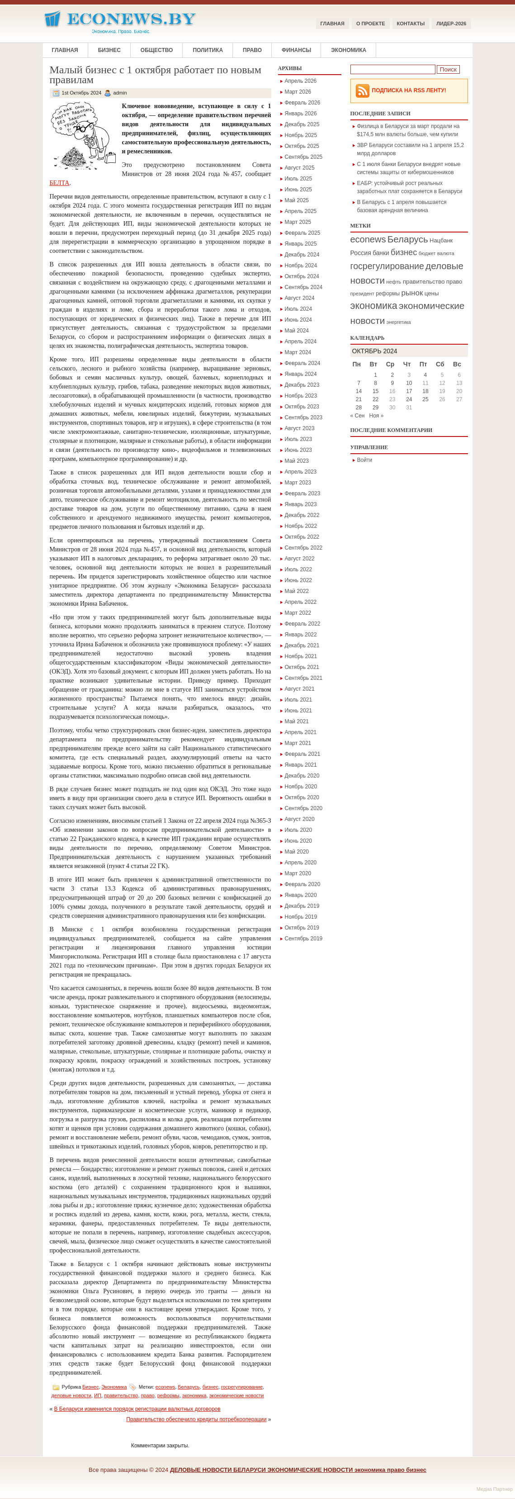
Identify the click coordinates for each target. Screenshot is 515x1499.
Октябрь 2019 (302, 928)
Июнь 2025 (298, 189)
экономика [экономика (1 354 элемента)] (373, 305)
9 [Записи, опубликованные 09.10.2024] (392, 383)
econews (165, 1387)
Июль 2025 (298, 179)
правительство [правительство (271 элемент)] (424, 281)
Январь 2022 (301, 634)
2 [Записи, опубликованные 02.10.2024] (392, 375)
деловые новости (71, 1395)
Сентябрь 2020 (304, 808)
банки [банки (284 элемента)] (381, 253)
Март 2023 (298, 482)
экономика (194, 1395)
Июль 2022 (298, 569)
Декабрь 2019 (302, 906)
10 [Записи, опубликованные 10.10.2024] (409, 383)
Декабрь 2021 (302, 645)
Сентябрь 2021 (304, 678)
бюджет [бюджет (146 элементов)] (427, 253)
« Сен (357, 416)
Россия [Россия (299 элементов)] (360, 252)
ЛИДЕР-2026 (451, 23)
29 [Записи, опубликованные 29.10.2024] (375, 407)
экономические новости (236, 1395)
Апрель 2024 (301, 341)
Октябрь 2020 (302, 797)
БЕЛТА (60, 183)
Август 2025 (300, 168)
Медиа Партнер (495, 1489)
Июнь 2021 (298, 710)
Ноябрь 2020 (301, 786)
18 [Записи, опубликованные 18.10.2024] (425, 391)
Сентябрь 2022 (304, 548)
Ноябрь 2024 (301, 265)
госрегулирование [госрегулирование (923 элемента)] (387, 266)
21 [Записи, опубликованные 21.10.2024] (359, 399)
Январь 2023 (301, 504)
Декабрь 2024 (302, 254)
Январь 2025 (301, 244)
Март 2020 (298, 873)
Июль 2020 (298, 830)
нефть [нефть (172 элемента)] (393, 282)
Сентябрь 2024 (304, 287)
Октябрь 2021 (302, 667)
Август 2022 (300, 558)
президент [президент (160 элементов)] (362, 293)
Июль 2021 (298, 700)
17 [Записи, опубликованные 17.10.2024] (409, 391)
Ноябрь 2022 (301, 526)
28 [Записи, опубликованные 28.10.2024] (359, 407)
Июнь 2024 (298, 320)
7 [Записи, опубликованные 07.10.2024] (358, 383)
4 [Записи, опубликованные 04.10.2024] (425, 375)
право (148, 1395)
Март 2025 (298, 222)
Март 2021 (298, 743)
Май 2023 (297, 461)
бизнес (210, 1387)
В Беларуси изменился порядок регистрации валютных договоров (137, 1409)
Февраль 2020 (303, 884)
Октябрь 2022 (302, 537)
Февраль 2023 (303, 493)
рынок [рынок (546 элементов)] (412, 293)
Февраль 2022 (303, 624)
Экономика (348, 50)
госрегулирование (242, 1387)
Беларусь (188, 1387)
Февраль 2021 (303, 754)
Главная (333, 23)
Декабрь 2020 (302, 776)
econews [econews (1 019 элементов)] (368, 239)
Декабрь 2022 (302, 515)
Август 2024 (300, 298)
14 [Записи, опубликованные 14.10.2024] (359, 391)
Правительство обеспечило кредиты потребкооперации (196, 1419)
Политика (208, 50)
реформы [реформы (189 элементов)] (388, 293)
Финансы (296, 50)
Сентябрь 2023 (304, 417)
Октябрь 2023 (302, 406)
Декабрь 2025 (302, 124)
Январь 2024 (301, 374)
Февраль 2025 (303, 233)
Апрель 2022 (301, 602)
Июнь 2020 (298, 841)
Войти (365, 460)
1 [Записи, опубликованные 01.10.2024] (375, 375)
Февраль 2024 (303, 363)
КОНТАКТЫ (411, 23)
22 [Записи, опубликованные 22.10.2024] (375, 399)
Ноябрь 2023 (301, 396)
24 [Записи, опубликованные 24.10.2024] (409, 399)
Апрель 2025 (301, 211)
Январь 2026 (301, 113)
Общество (157, 50)
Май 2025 (297, 200)
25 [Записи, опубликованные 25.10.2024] (425, 399)
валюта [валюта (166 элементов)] (445, 253)
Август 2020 (300, 819)
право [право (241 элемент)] (454, 281)
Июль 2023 (298, 439)
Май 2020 (297, 852)
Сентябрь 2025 (304, 157)
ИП (97, 1395)
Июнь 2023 (298, 450)
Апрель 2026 (301, 81)
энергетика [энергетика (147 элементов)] (399, 322)
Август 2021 (300, 689)
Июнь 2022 (298, 580)
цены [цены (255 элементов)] (432, 293)
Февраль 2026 (303, 103)
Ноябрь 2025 (301, 135)
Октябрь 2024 (302, 276)
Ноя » (376, 416)
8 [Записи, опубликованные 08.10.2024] (375, 383)
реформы (168, 1395)
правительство (121, 1395)
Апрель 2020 (301, 862)
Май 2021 (297, 721)
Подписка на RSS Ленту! (409, 90)
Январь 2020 (301, 895)
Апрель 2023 (301, 472)
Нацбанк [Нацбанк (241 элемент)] (441, 240)
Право (252, 50)
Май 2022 (297, 591)
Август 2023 (300, 428)
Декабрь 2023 (302, 385)
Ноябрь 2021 (301, 656)
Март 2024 (298, 352)
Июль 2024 (298, 309)
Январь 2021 (301, 765)
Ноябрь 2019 (301, 917)
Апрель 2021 (301, 732)
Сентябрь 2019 (304, 938)
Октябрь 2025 (302, 146)
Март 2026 (298, 92)
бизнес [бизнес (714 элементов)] (404, 252)
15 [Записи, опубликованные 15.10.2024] (375, 391)
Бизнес (109, 50)
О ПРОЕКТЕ (370, 23)
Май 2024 (297, 330)
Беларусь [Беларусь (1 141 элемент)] (407, 239)
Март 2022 (298, 613)
